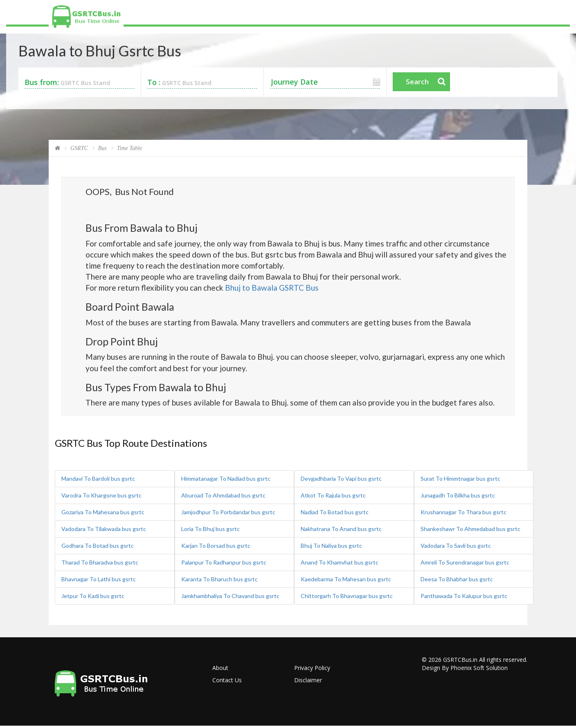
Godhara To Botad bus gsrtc (97, 545)
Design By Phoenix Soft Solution (465, 668)
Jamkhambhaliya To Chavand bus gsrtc (230, 595)
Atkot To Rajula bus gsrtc (333, 495)
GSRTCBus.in (460, 659)
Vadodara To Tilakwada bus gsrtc (103, 528)
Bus (102, 148)
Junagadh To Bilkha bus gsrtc (458, 495)
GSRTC (79, 148)
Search (417, 81)
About (220, 668)
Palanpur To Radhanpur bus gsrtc (223, 562)
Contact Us (227, 680)
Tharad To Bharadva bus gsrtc (99, 562)
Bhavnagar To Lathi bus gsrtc (98, 579)
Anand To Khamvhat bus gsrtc (339, 562)
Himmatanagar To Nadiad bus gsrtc (225, 478)
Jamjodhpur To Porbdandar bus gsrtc (228, 512)
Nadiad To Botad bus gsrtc (335, 512)
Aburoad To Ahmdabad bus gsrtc (223, 495)
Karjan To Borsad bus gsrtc (215, 545)
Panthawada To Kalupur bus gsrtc (464, 595)
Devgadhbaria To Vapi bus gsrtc (341, 478)
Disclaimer (308, 680)
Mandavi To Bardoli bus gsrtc (98, 478)
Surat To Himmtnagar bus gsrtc (460, 478)
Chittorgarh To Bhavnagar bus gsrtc (347, 595)
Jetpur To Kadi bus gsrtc (92, 595)
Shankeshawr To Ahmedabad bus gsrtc (470, 528)
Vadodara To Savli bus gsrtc (456, 545)
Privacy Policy (312, 668)
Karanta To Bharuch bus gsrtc (219, 579)
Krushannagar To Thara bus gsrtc (463, 512)
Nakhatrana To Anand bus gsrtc (341, 528)
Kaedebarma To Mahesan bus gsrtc (346, 579)
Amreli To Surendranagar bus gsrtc (465, 562)
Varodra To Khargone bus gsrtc (101, 495)
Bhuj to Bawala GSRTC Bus (272, 287)
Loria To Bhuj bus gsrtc (210, 528)
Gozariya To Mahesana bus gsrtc (102, 512)
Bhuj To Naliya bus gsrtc (331, 545)
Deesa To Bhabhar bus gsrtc (457, 579)
